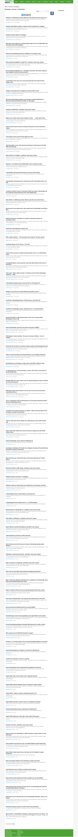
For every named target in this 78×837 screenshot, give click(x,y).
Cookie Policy (20, 833)
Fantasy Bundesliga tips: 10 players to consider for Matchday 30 (22, 650)
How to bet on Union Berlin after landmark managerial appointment (23, 571)
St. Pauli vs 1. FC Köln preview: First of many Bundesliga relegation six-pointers (27, 641)
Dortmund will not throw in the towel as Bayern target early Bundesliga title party (27, 346)
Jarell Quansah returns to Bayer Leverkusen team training (21, 769)
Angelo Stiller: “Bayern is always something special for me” (21, 693)
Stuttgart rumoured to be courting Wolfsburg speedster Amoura (22, 291)
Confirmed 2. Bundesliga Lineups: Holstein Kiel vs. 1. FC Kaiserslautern (24, 308)
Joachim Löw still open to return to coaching (17, 658)
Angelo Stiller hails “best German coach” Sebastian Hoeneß (21, 676)
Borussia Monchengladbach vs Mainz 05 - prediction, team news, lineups (25, 62)
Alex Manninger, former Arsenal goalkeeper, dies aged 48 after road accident (26, 615)
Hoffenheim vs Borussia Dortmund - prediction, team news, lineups (23, 554)
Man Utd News (8, 834)
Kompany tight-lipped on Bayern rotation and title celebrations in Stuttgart (25, 26)
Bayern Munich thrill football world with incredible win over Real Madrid (24, 778)
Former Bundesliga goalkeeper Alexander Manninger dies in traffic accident (25, 624)
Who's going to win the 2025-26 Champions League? (19, 633)
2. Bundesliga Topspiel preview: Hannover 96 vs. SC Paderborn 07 (23, 283)
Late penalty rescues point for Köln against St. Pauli (19, 136)
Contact (18, 834)
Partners (19, 835)
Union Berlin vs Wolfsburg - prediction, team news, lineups (21, 518)
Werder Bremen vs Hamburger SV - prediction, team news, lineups (23, 509)
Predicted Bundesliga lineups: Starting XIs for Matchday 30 (21, 709)
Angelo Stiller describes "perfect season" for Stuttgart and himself (23, 701)
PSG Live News (8, 835)
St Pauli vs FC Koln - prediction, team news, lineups (19, 724)
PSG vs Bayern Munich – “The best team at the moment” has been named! (25, 237)
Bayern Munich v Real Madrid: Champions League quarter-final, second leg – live (27, 813)
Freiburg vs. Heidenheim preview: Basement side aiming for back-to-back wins (26, 17)
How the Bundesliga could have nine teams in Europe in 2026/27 (22, 327)
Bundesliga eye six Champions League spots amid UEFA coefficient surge (25, 363)
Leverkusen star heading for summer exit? (17, 228)
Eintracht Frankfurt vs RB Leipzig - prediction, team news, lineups (23, 468)
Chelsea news (8, 831)
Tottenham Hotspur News (10, 833)
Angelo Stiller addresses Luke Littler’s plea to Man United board (22, 716)
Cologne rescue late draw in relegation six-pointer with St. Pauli (22, 90)
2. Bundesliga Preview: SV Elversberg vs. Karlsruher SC (20, 493)
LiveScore (19, 830)
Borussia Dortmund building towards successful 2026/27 (20, 607)
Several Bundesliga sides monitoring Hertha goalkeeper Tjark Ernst (23, 667)
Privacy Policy (20, 831)
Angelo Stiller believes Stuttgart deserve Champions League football (23, 684)
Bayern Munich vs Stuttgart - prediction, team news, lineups (21, 155)
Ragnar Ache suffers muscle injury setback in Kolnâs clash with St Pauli (25, 118)
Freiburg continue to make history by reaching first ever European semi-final (26, 485)
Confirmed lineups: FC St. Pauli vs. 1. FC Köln (18, 244)
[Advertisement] (61, 26)
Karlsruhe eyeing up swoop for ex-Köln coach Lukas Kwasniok (22, 806)
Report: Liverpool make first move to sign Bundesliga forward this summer (25, 590)
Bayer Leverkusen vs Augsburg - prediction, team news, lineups (22, 562)
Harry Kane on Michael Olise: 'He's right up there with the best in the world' (25, 598)
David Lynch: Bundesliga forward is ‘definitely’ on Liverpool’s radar (23, 53)
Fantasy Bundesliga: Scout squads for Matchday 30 (19, 440)
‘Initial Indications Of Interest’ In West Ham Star (18, 535)
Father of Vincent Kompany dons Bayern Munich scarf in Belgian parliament (25, 354)
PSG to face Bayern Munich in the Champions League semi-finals (23, 760)
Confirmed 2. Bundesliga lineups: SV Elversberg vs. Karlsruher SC (23, 300)
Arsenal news (8, 830)
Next (14, 823)
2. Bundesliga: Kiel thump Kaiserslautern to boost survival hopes (23, 172)
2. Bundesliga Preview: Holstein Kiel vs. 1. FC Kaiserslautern (21, 502)
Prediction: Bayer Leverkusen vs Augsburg (17, 476)
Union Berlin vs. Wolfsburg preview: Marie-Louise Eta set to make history (25, 199)
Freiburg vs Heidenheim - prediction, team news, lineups (20, 109)
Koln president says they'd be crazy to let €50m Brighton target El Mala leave (26, 743)
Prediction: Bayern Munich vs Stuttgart (16, 34)
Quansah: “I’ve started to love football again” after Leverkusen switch (24, 164)
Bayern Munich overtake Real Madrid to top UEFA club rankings (22, 527)
